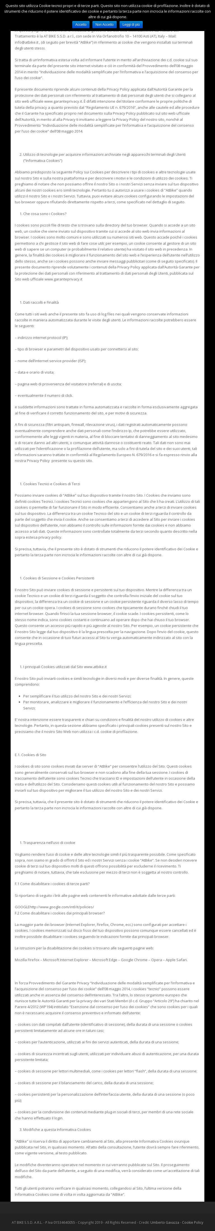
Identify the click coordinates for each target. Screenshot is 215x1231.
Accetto (81, 25)
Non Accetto (104, 25)
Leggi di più (131, 25)
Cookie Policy (192, 1222)
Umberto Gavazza (164, 1222)
